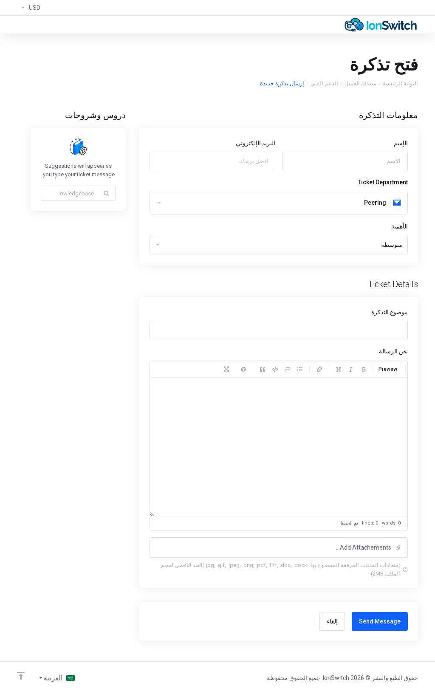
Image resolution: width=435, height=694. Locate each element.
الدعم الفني (324, 83)
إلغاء (332, 621)
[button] (279, 547)
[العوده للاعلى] (20, 676)
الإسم (401, 143)
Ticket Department (383, 182)
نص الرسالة (393, 351)
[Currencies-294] (28, 7)
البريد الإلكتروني (255, 143)
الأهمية (399, 226)
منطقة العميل (360, 83)
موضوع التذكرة (389, 312)
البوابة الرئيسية (400, 83)
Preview (388, 369)
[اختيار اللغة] (56, 678)
